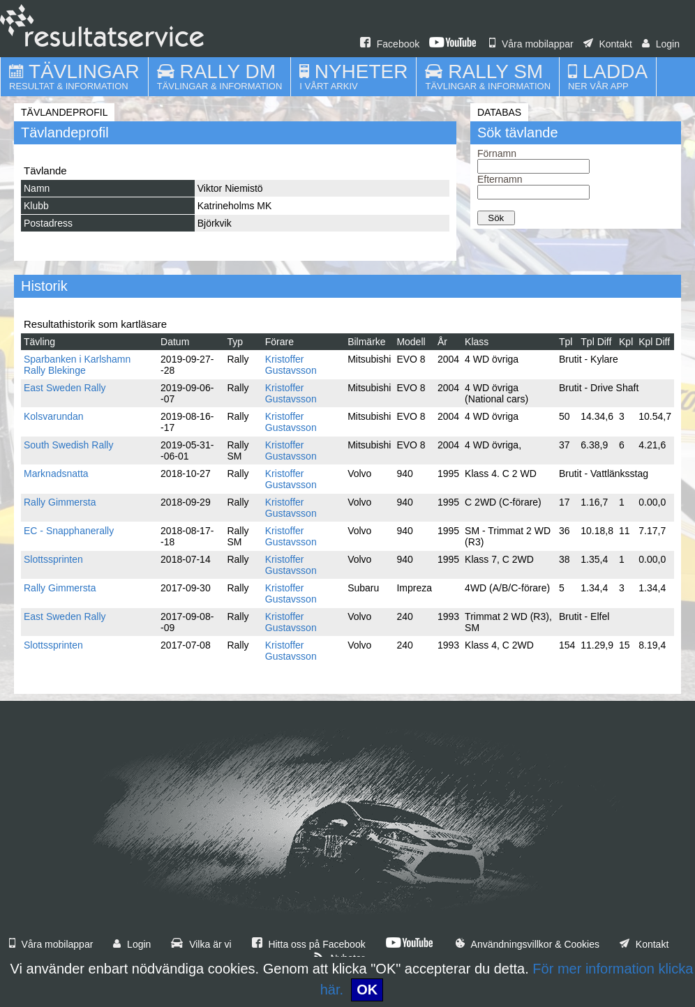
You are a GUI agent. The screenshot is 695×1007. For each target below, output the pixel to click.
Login (661, 44)
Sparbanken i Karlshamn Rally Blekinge (77, 365)
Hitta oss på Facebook (309, 944)
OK (367, 989)
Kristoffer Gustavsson (291, 365)
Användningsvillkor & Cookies (527, 944)
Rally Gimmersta (60, 502)
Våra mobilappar (531, 44)
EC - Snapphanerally (69, 530)
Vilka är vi (201, 944)
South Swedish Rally (68, 444)
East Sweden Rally (65, 387)
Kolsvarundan (54, 416)
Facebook (389, 44)
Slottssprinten (53, 559)
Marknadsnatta (56, 473)
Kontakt (607, 44)
